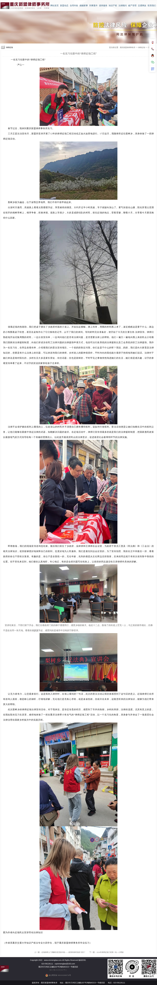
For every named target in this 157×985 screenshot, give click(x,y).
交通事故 (142, 5)
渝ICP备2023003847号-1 (58, 970)
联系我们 (152, 5)
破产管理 (132, 5)
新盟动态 (64, 5)
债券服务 (103, 5)
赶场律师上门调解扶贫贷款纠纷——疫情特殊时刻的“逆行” (63, 952)
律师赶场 (141, 47)
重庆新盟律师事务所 (127, 47)
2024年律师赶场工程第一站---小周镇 (110, 952)
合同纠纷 (74, 5)
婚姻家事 (84, 5)
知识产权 (113, 5)
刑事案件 (93, 5)
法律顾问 (122, 5)
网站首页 (54, 5)
